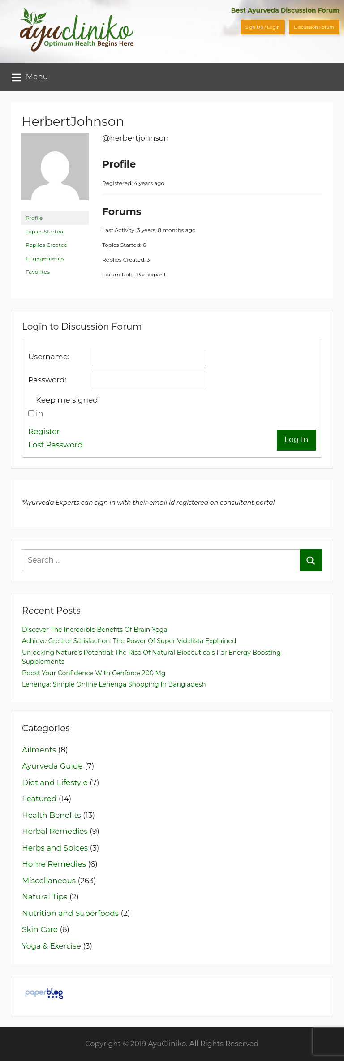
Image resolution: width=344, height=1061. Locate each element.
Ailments (39, 749)
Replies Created (47, 244)
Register (44, 431)
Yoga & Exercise (51, 945)
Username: (48, 356)
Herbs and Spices (55, 847)
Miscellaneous (49, 880)
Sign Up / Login (262, 27)
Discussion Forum (314, 27)
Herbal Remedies (55, 831)
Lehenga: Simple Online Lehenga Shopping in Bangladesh (114, 684)
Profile (34, 218)
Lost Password (55, 444)
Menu (30, 77)
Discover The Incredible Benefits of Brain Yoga (95, 630)
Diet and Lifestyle (55, 782)
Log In (296, 439)
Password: (47, 379)
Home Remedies (54, 863)
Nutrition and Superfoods (70, 913)
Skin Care (40, 929)
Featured (39, 798)
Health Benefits (51, 815)
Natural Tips (45, 896)
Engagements (45, 258)
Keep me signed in (67, 406)
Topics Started (45, 231)
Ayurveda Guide (52, 765)
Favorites (38, 271)
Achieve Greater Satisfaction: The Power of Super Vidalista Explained (129, 641)
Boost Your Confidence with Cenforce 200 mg (94, 673)
